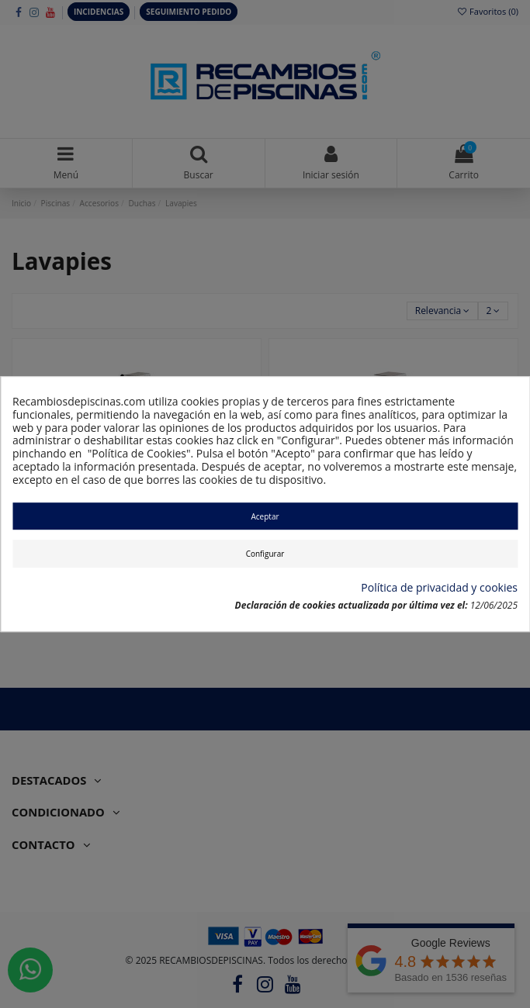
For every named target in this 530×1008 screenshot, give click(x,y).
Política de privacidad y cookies (439, 588)
